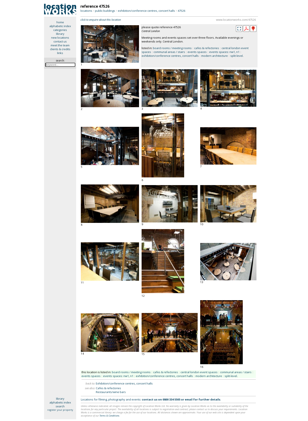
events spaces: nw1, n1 (224, 52)
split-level (236, 56)
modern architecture (214, 56)
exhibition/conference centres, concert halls (146, 11)
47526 (181, 11)
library (60, 34)
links (60, 53)
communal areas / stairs (169, 52)
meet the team (60, 45)
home (60, 22)
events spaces (197, 52)
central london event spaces (199, 372)
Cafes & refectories (108, 388)
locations (86, 11)
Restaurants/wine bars (111, 392)
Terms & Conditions (109, 415)
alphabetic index (60, 26)
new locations (60, 37)
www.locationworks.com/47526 (236, 20)
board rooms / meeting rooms (172, 48)
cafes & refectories (206, 48)
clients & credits (60, 49)
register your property (60, 409)
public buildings (105, 11)
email (188, 399)
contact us (60, 41)
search (60, 406)
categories (60, 30)
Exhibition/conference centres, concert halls (124, 383)
